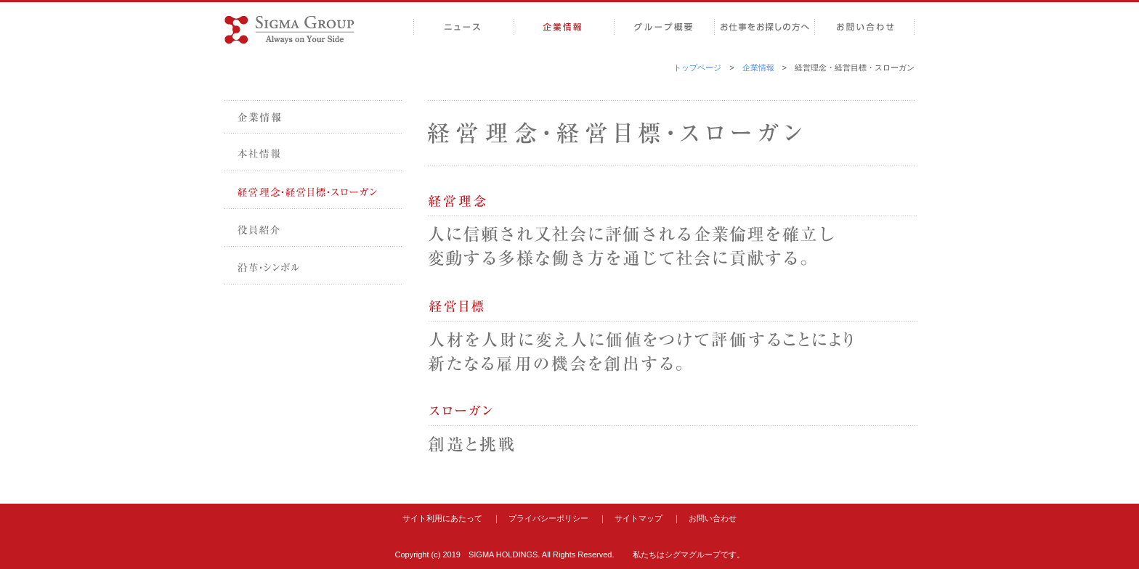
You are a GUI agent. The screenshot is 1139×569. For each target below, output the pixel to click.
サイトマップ (638, 518)
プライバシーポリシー (548, 518)
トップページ (697, 67)
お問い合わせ (713, 518)
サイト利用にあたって (442, 518)
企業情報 (758, 67)
